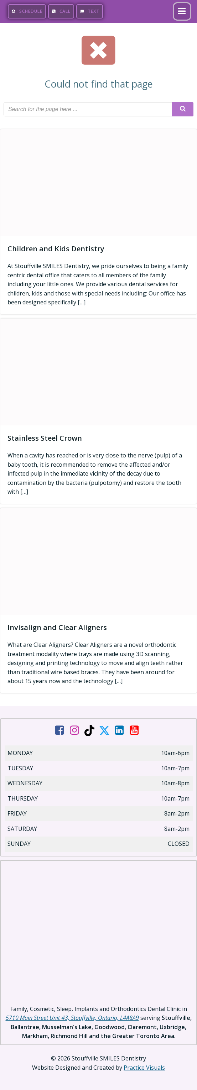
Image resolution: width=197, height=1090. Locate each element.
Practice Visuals (144, 1067)
